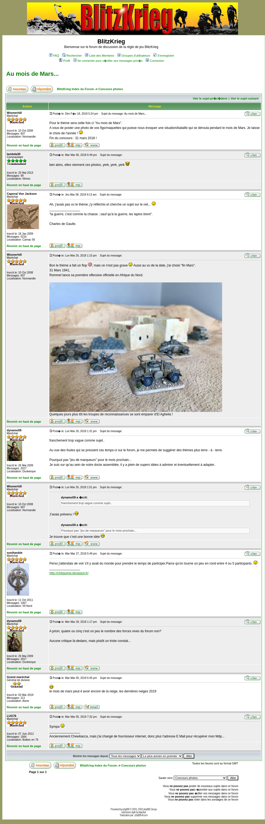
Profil (64, 60)
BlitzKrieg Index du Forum (75, 89)
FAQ (54, 55)
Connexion (155, 60)
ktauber (142, 812)
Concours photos (110, 89)
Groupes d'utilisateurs (133, 55)
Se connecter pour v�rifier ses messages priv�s (107, 60)
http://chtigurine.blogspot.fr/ (69, 573)
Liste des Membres (99, 55)
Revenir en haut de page (24, 145)
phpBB (126, 809)
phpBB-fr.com (141, 815)
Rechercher (72, 55)
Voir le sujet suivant (245, 98)
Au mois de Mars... (32, 73)
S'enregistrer (163, 55)
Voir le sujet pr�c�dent (210, 98)
